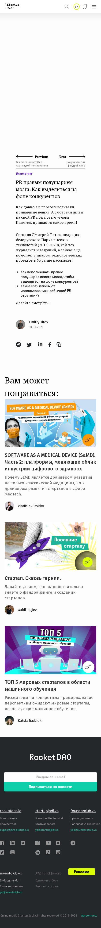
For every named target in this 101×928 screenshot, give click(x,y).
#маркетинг (24, 173)
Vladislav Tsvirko (31, 506)
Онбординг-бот (10, 880)
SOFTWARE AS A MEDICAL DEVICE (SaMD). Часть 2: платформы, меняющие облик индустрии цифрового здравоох (50, 462)
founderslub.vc (83, 810)
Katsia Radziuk (29, 721)
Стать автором (45, 824)
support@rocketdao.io (14, 829)
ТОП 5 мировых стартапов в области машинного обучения (47, 685)
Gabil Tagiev (27, 610)
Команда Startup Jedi (49, 818)
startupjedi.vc (47, 810)
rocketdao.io (10, 810)
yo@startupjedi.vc (47, 829)
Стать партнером (11, 886)
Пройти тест (8, 824)
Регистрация (8, 818)
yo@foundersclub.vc (84, 829)
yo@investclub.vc (11, 892)
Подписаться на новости (50, 786)
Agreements (89, 915)
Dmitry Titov (38, 322)
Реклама (81, 871)
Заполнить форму (47, 886)
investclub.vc (11, 873)
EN (77, 6)
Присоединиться (82, 818)
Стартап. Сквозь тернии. (33, 578)
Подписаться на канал (85, 824)
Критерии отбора (46, 880)
